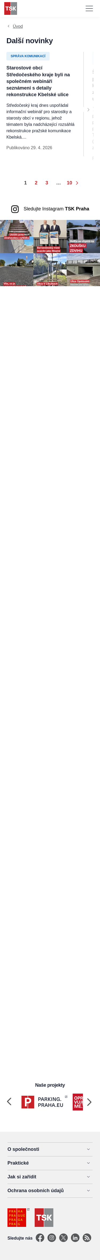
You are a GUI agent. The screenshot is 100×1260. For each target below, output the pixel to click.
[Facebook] (40, 1238)
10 (69, 182)
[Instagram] (51, 1238)
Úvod (18, 26)
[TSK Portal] (87, 1238)
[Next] (88, 109)
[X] (63, 1238)
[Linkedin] (75, 1238)
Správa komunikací (28, 56)
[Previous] (9, 1102)
